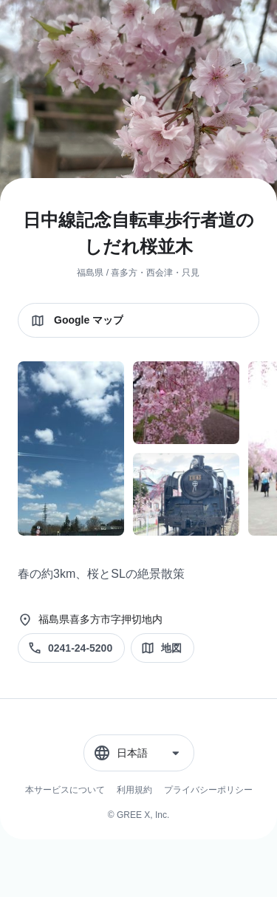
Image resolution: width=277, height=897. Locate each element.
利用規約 (134, 790)
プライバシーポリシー (208, 790)
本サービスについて (65, 790)
